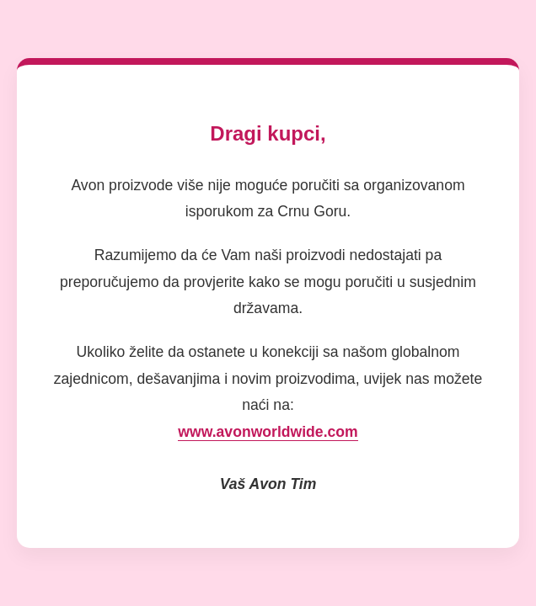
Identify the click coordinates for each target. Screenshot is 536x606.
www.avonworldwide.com (267, 431)
